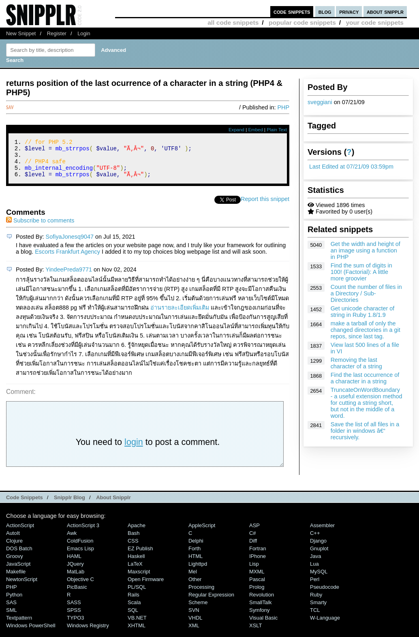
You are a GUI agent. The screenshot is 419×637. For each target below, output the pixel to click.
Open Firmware (146, 587)
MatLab (75, 579)
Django (318, 548)
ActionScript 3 (83, 533)
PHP (283, 107)
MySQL (318, 579)
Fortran (257, 556)
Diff (253, 548)
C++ (315, 540)
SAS (11, 610)
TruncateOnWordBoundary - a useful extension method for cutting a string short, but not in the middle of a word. (366, 403)
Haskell (136, 563)
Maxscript (139, 579)
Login (83, 33)
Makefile (16, 579)
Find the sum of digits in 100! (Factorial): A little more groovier (361, 272)
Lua (314, 571)
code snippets (292, 11)
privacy (349, 11)
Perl (314, 587)
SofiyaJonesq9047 (70, 244)
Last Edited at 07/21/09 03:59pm (351, 166)
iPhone (257, 563)
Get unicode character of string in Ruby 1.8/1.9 (363, 311)
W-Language (325, 625)
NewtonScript (21, 587)
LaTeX (135, 571)
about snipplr (385, 11)
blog (325, 11)
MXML (256, 579)
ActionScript (20, 533)
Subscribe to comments (40, 227)
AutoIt (13, 540)
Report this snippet (265, 206)
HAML (74, 563)
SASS (74, 610)
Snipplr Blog (69, 505)
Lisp (254, 571)
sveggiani (320, 102)
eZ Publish (140, 556)
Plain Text (277, 129)
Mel (192, 579)
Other (194, 587)
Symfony (259, 617)
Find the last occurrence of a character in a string (365, 378)
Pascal (257, 587)
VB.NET (137, 625)
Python (14, 602)
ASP (254, 533)
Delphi (195, 548)
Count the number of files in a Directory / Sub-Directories (366, 293)
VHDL (195, 625)
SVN (193, 617)
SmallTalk (260, 610)
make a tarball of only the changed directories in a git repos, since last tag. (365, 330)
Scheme (198, 610)
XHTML (136, 633)
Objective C (80, 587)
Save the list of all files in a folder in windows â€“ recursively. (365, 430)
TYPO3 (75, 625)
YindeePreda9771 (68, 277)
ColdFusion (80, 548)
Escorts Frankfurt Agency (67, 259)
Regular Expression (211, 602)
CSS (133, 548)
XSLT (255, 633)
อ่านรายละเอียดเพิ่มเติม (179, 315)
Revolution (261, 602)
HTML (195, 563)
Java (315, 563)
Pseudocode (324, 594)
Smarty (318, 610)
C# (252, 540)
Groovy (14, 563)
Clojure (14, 548)
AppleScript (201, 533)
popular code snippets (302, 22)
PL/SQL (137, 594)
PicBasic (77, 594)
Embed (255, 129)
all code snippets (233, 22)
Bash (134, 540)
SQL (133, 617)
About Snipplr (113, 505)
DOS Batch (19, 556)
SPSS (74, 617)
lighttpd (197, 571)
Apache (136, 533)
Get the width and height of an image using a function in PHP (365, 250)
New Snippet (21, 33)
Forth (194, 556)
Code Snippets (24, 505)
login (133, 449)
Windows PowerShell (31, 633)
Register (56, 33)
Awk (72, 540)
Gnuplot (319, 556)
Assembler (322, 533)
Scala (134, 610)
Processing (201, 594)
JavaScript (18, 571)
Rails (133, 602)
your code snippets (375, 22)
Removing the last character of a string (356, 363)
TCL (315, 617)
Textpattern (19, 625)
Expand (236, 129)
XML (193, 633)
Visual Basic (263, 625)
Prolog (256, 594)
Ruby (316, 602)
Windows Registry (88, 633)
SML (11, 617)
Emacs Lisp (80, 556)
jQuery (75, 571)
